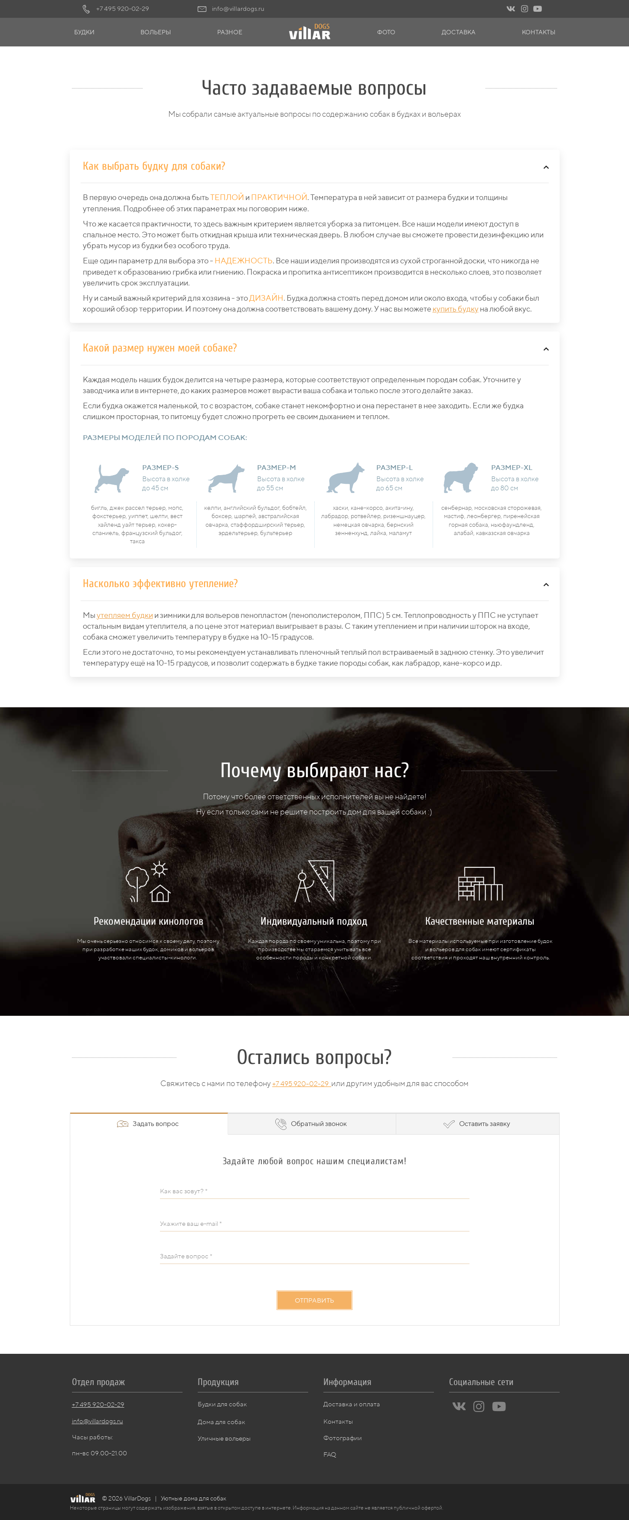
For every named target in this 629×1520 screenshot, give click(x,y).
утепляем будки (125, 615)
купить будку (456, 308)
